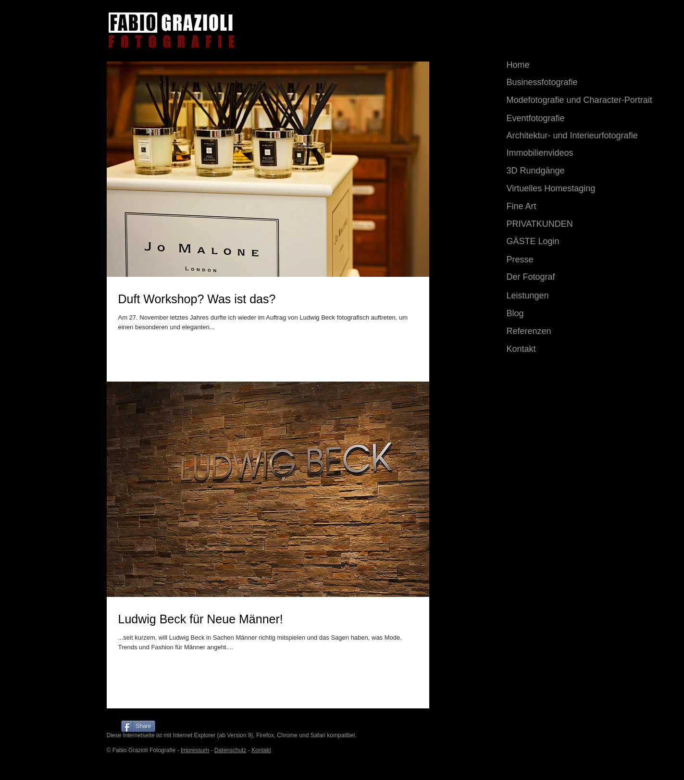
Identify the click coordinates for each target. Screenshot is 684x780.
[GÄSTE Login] (553, 241)
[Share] (138, 726)
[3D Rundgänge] (577, 171)
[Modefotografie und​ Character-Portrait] (584, 100)
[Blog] (549, 313)
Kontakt (261, 750)
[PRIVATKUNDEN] (553, 224)
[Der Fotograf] (548, 277)
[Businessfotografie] (549, 82)
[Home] (538, 65)
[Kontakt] (549, 349)
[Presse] (548, 260)
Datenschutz (230, 750)
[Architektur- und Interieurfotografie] (577, 136)
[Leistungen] (548, 296)
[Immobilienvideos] (577, 153)
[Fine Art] (549, 206)
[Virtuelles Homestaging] (577, 188)
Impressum (195, 750)
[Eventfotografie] (549, 118)
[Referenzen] (549, 331)
